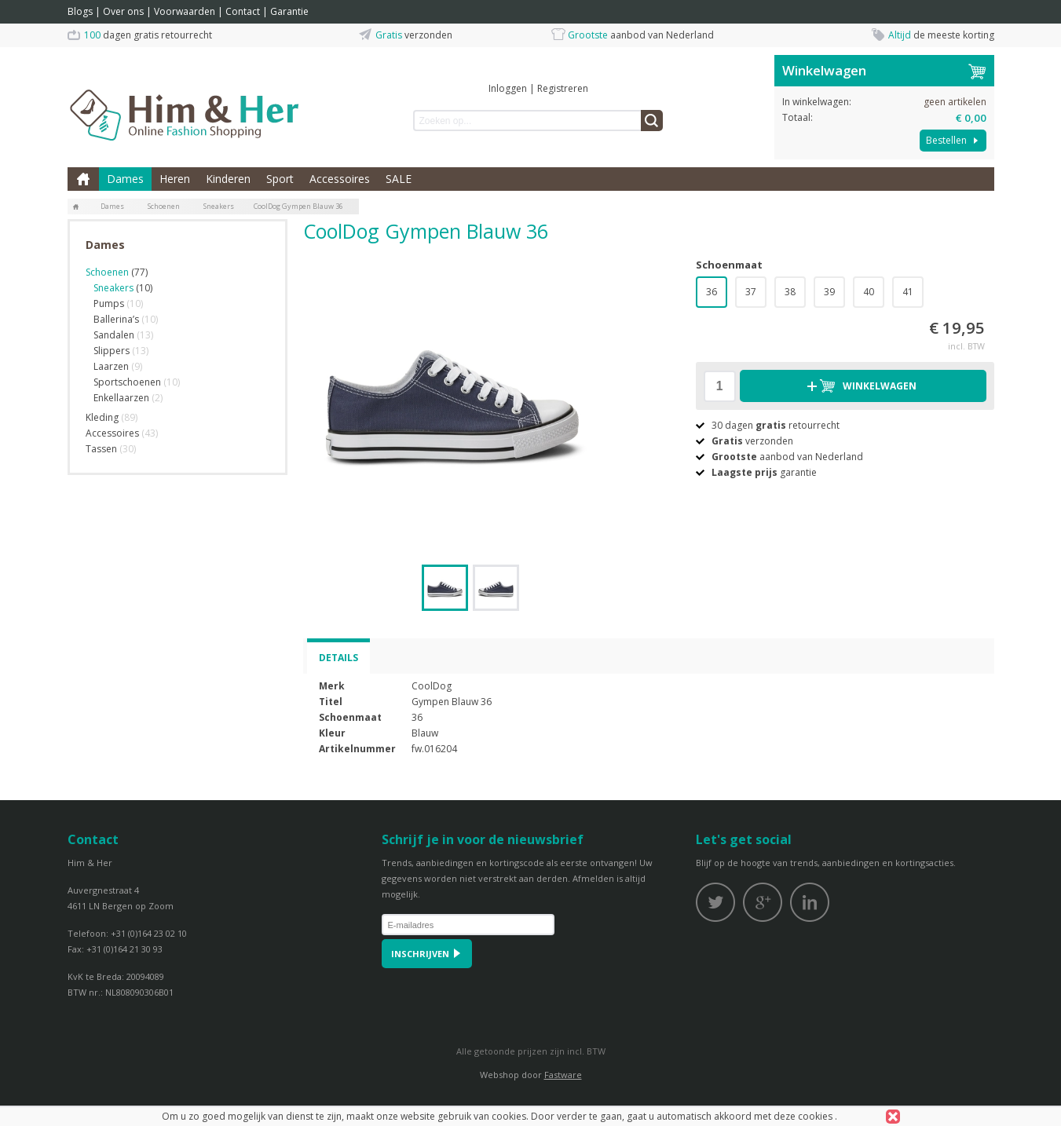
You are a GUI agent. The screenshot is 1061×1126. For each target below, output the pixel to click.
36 (711, 291)
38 (790, 291)
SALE (399, 178)
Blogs (80, 11)
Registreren (562, 88)
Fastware (563, 1074)
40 (868, 291)
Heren (174, 178)
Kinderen (228, 178)
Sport (280, 178)
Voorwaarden (184, 11)
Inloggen (507, 88)
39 (829, 291)
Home (83, 179)
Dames (125, 178)
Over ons (123, 11)
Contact (242, 11)
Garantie (289, 11)
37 (750, 291)
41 (907, 291)
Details (338, 657)
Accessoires (339, 178)
